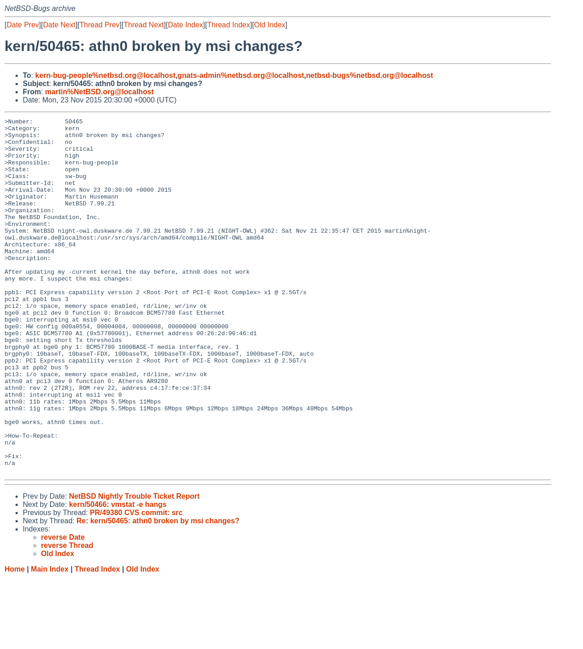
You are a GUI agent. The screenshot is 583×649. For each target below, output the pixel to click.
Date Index (185, 25)
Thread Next (143, 25)
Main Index (50, 640)
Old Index (269, 25)
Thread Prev (100, 25)
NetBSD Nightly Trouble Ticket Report (134, 567)
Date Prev (22, 25)
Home (15, 640)
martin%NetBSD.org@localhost (99, 92)
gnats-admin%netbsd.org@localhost (241, 75)
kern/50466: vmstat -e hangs (117, 575)
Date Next (59, 25)
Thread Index (228, 25)
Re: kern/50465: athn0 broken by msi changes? (158, 592)
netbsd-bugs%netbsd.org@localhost (369, 75)
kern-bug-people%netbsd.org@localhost (105, 75)
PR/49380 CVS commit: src (136, 584)
